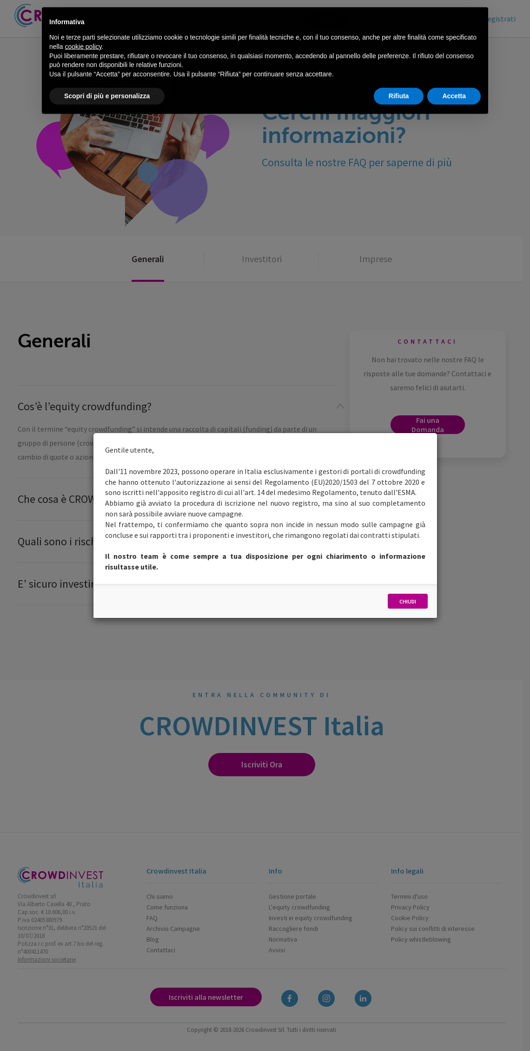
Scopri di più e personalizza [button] (107, 74)
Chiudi (407, 601)
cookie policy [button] (83, 24)
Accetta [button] (454, 74)
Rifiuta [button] (399, 74)
